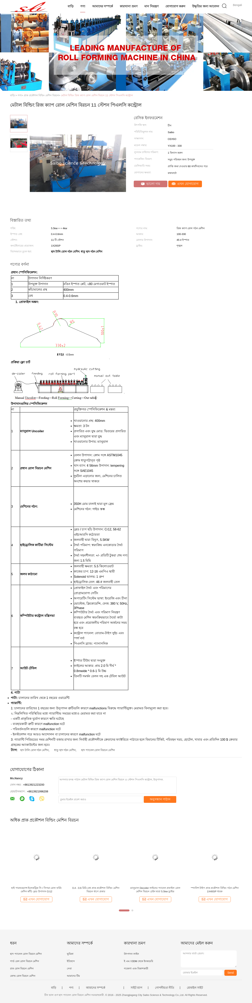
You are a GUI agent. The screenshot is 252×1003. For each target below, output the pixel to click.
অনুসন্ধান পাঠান (160, 799)
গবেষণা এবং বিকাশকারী (136, 968)
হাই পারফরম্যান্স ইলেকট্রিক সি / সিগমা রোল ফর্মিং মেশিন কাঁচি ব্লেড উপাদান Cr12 (36, 889)
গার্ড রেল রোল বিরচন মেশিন (24, 961)
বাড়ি (70, 6)
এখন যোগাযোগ (185, 184)
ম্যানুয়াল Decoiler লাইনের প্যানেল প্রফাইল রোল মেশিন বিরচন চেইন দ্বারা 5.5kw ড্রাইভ (155, 889)
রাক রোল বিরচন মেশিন (22, 968)
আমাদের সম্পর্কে (102, 6)
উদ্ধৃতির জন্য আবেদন (205, 6)
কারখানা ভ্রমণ (128, 6)
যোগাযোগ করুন (175, 6)
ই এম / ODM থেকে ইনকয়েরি (138, 961)
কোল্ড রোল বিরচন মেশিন (22, 975)
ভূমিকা (70, 953)
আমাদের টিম (73, 975)
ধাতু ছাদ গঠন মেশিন (65, 750)
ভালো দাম (150, 184)
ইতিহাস (71, 961)
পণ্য (82, 6)
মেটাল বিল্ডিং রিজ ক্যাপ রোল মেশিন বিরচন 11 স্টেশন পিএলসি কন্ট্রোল (97, 95)
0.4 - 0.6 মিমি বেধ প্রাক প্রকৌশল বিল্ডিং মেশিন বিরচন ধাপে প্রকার (95, 889)
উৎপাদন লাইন (131, 953)
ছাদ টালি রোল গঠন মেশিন (34, 750)
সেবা (69, 968)
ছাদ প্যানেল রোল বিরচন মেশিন (98, 750)
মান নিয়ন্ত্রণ (151, 6)
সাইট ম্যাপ (136, 987)
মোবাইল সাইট (195, 987)
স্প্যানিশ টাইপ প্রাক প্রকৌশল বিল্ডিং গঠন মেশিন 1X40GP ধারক (215, 889)
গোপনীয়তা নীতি (164, 987)
